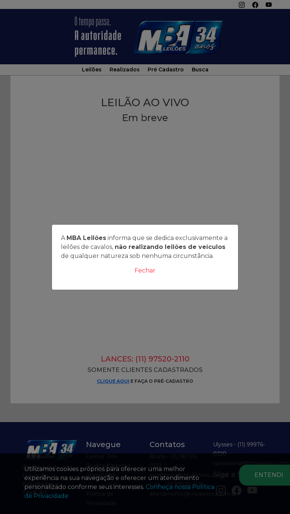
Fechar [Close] (145, 270)
